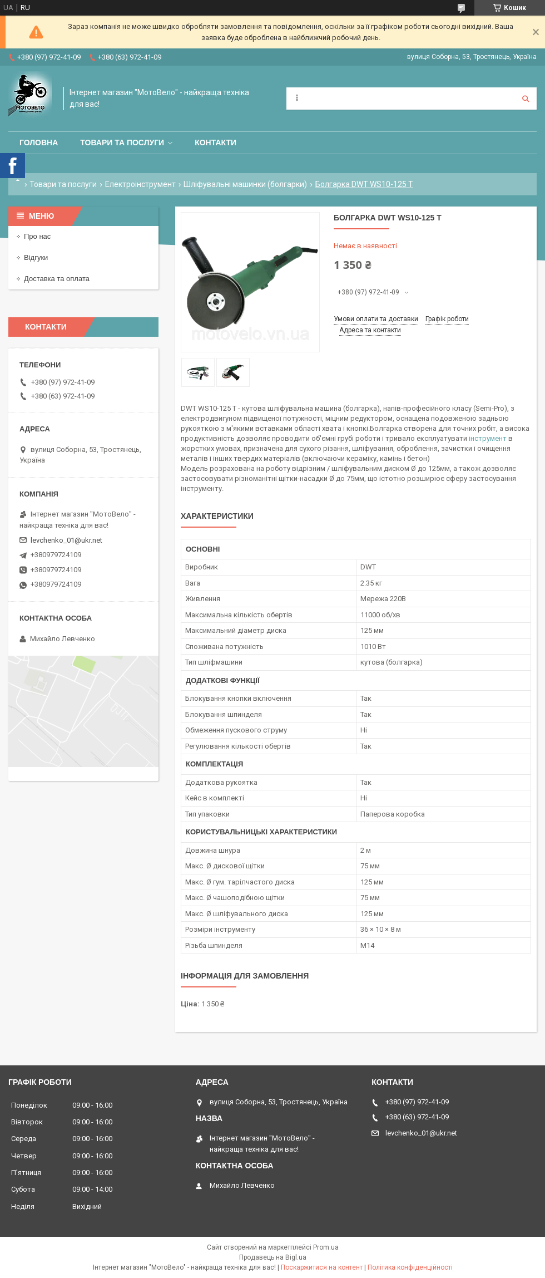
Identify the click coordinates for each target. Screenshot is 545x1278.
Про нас (37, 236)
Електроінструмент (140, 184)
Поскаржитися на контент (322, 1267)
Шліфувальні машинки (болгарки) (245, 184)
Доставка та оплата (57, 278)
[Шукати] (525, 98)
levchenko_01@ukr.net (66, 540)
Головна (38, 142)
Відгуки (36, 257)
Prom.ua (326, 1247)
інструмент (488, 438)
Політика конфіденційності (410, 1267)
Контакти (215, 142)
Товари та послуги (122, 142)
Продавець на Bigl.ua (272, 1257)
